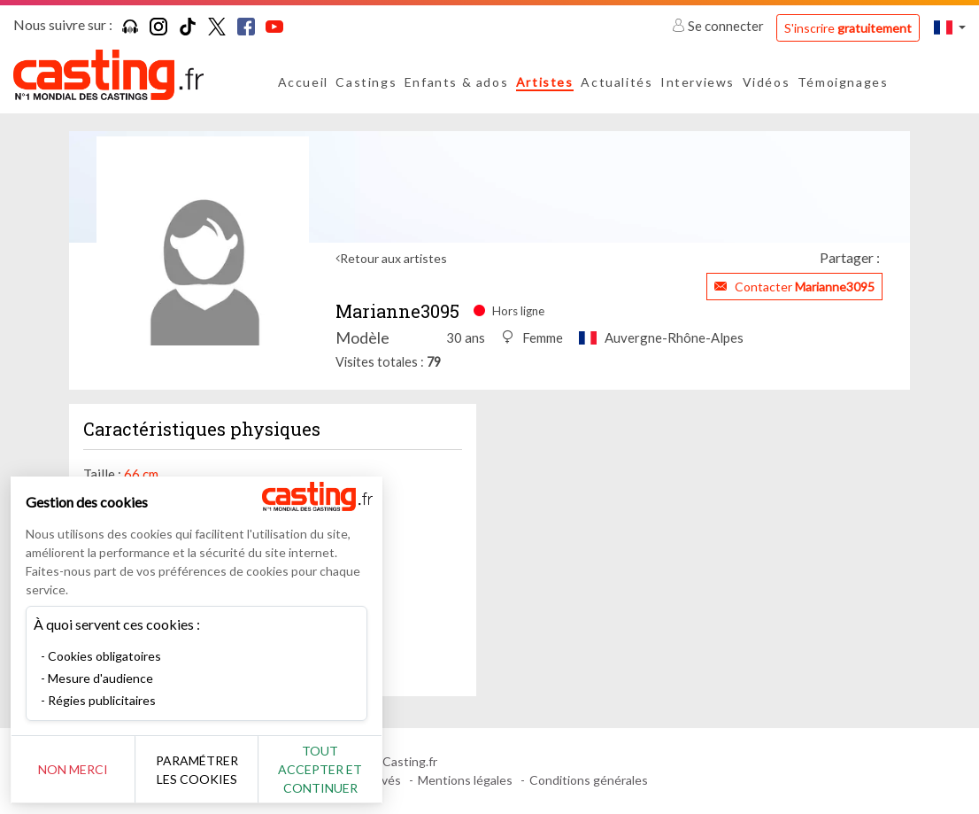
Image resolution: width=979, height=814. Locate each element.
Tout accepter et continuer (320, 769)
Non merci (73, 769)
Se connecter (719, 26)
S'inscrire (848, 27)
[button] (950, 27)
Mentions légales (465, 779)
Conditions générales (588, 779)
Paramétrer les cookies (197, 770)
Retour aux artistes (393, 258)
